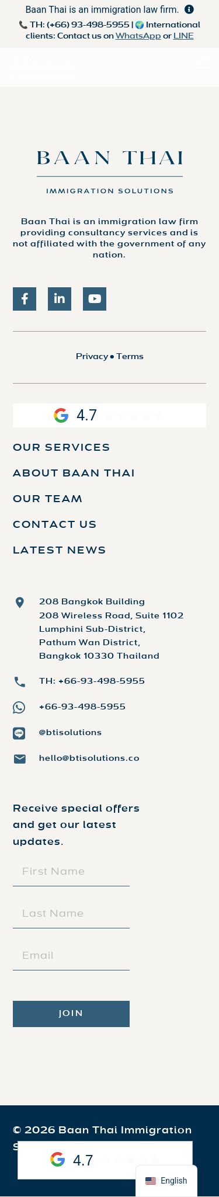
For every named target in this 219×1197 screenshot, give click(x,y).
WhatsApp (138, 36)
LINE (183, 36)
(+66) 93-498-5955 (88, 25)
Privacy (92, 357)
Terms (130, 357)
